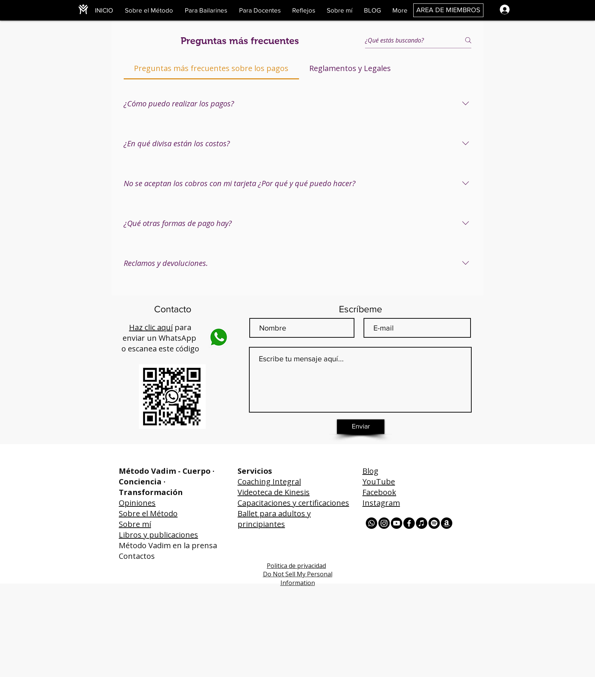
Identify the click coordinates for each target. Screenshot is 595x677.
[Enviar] (360, 426)
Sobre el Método (148, 513)
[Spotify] (434, 523)
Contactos (137, 556)
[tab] (211, 68)
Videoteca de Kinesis (274, 492)
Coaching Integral (269, 481)
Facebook (379, 492)
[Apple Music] (421, 523)
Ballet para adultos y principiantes (274, 518)
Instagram (381, 503)
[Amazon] (446, 523)
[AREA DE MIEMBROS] (448, 10)
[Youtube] (396, 523)
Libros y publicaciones (158, 535)
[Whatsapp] (371, 523)
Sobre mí (135, 524)
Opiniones (137, 503)
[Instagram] (384, 523)
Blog (370, 471)
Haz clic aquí (151, 327)
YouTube (378, 481)
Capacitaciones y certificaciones (293, 503)
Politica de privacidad (296, 566)
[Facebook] (409, 523)
